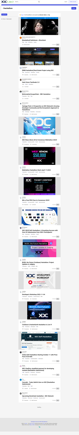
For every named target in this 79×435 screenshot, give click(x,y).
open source (32, 423)
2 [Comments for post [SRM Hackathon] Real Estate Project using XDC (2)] (25, 75)
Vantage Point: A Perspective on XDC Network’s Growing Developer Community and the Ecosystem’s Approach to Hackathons (40, 108)
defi (37, 326)
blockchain (27, 72)
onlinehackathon (34, 358)
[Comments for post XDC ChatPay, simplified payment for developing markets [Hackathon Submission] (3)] (33, 375)
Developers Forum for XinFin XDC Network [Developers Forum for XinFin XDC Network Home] (39, 421)
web (26, 42)
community (38, 111)
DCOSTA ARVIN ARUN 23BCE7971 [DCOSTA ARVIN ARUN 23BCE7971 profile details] (28, 37)
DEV (44, 423)
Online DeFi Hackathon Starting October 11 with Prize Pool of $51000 (39, 356)
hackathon (30, 42)
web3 (26, 84)
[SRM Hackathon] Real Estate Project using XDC (38, 70)
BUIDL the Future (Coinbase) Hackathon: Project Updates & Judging (38, 263)
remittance (32, 372)
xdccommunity (42, 142)
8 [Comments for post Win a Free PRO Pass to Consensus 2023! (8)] (25, 204)
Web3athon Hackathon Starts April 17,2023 (36, 170)
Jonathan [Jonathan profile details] (24, 136)
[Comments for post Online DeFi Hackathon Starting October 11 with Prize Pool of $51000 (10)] (33, 361)
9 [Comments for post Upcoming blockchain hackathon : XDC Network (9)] (25, 400)
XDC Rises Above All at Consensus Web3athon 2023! (39, 140)
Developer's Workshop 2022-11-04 (33, 294)
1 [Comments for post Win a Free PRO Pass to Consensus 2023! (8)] (32, 204)
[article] (39, 34)
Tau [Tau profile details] (23, 379)
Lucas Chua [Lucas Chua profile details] (24, 351)
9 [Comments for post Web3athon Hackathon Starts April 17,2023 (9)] (25, 174)
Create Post (4, 14)
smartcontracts (36, 296)
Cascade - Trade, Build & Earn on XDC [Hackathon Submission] (38, 383)
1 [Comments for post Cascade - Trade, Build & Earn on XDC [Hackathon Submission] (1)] (25, 388)
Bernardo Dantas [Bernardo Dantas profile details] (25, 91)
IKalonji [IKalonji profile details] (23, 365)
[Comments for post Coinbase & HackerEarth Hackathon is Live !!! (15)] (33, 329)
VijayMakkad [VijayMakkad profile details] (24, 67)
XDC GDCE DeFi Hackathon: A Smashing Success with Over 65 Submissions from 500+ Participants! (40, 231)
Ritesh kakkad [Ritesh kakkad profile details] (25, 392)
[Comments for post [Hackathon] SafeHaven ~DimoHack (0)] (26, 45)
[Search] (39, 2)
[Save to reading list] (57, 45)
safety (35, 42)
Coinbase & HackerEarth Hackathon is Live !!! (37, 324)
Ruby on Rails (32, 424)
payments (27, 372)
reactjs (37, 72)
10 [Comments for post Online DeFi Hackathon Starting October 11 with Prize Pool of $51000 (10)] (25, 361)
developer (27, 111)
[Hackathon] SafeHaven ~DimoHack (34, 40)
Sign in (22, 15)
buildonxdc (35, 398)
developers (27, 234)
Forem (26, 423)
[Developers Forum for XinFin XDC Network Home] (7, 1)
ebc (31, 96)
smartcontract (42, 398)
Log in (65, 1)
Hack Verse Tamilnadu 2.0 (30, 82)
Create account (73, 1)
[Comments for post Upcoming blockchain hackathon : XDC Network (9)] (33, 400)
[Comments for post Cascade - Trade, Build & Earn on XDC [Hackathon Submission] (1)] (33, 389)
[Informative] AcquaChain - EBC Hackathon (36, 94)
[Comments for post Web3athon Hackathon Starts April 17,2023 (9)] (33, 174)
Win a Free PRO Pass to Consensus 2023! (35, 200)
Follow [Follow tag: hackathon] (73, 8)
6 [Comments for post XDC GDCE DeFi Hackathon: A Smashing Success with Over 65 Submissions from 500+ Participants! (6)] (25, 236)
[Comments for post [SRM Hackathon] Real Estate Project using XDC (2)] (33, 75)
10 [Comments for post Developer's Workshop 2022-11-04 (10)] (25, 299)
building (33, 266)
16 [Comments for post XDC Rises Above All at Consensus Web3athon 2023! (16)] (25, 144)
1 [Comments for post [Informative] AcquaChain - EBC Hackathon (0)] (25, 98)
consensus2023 (31, 142)
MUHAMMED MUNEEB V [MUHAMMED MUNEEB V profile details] (27, 79)
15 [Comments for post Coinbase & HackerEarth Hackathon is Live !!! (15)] (25, 329)
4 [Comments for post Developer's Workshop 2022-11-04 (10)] (33, 299)
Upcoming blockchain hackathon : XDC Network (38, 396)
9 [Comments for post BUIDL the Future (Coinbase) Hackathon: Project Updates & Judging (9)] (25, 268)
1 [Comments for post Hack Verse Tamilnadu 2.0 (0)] (25, 86)
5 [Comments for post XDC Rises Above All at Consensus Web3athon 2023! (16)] (33, 144)
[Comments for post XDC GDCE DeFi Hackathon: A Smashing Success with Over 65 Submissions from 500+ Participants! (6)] (33, 237)
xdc (23, 42)
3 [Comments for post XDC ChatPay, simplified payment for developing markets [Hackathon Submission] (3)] (25, 375)
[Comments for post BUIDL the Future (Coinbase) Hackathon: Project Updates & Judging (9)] (33, 269)
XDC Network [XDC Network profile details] (24, 227)
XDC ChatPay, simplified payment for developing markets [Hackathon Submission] (38, 369)
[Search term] (27, 1)
